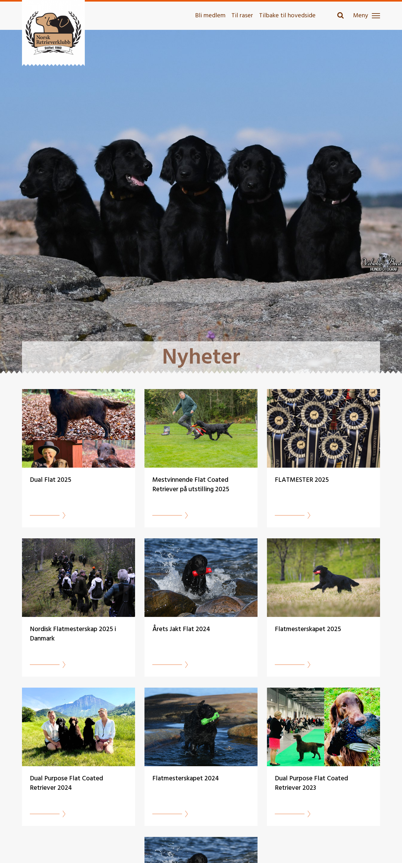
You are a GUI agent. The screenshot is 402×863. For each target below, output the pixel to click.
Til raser (242, 16)
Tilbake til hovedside (287, 16)
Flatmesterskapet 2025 (308, 629)
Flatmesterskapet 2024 (185, 778)
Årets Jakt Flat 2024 (181, 629)
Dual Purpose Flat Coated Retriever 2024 (66, 783)
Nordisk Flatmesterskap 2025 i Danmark (73, 634)
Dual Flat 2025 (50, 480)
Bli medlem (210, 16)
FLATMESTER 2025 (302, 480)
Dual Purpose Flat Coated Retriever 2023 (311, 783)
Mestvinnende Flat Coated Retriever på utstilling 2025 (190, 485)
